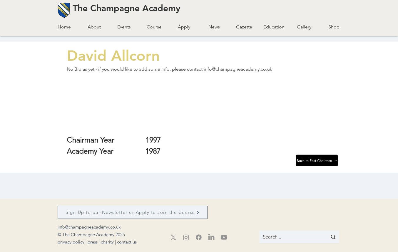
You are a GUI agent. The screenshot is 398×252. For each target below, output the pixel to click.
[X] (173, 237)
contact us (127, 242)
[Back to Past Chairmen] (317, 160)
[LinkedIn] (211, 237)
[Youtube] (224, 237)
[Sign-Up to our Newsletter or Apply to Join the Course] (133, 212)
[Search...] (289, 237)
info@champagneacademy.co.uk (238, 69)
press (93, 242)
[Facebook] (199, 237)
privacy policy (71, 242)
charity (107, 242)
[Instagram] (186, 237)
